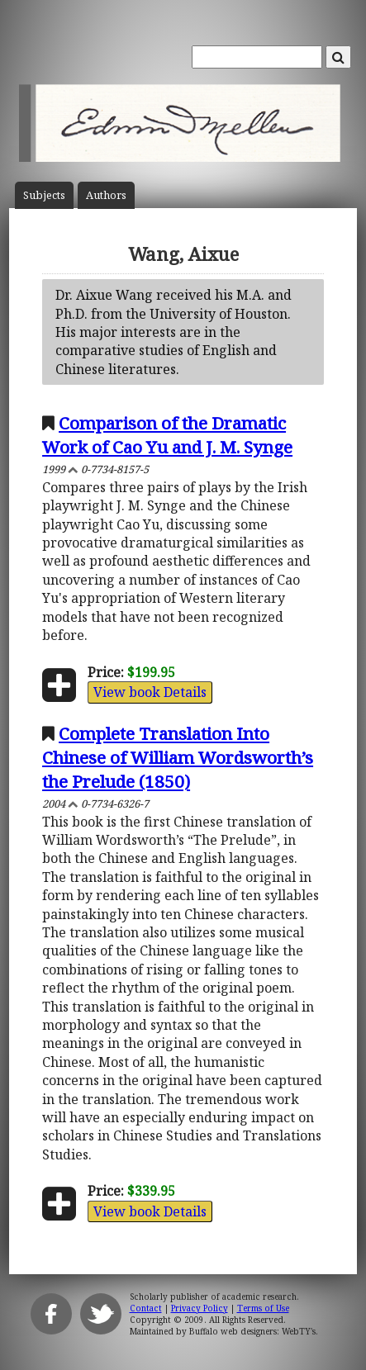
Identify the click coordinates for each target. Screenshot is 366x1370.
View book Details (150, 692)
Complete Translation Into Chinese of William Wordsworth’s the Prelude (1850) (177, 757)
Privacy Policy (199, 1308)
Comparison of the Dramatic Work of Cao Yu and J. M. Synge (167, 434)
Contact (146, 1308)
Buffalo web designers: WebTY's (252, 1331)
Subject (44, 195)
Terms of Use (263, 1308)
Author (106, 195)
